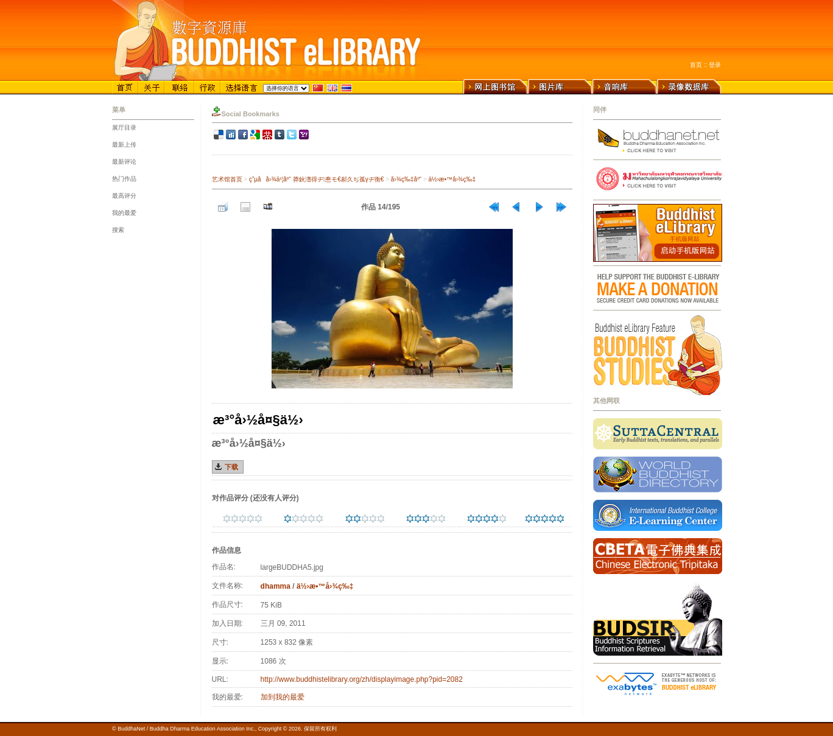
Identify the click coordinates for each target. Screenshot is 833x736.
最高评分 (124, 195)
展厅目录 (124, 127)
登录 (715, 64)
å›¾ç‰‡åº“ (406, 179)
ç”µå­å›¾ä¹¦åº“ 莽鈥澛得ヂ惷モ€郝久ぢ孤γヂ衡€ (316, 179)
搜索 (118, 229)
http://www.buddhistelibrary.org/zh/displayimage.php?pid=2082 (362, 679)
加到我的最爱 (282, 697)
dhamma (275, 586)
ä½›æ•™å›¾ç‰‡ (452, 179)
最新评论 (124, 161)
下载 (231, 467)
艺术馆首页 (227, 179)
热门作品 (124, 178)
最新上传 (124, 144)
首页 (696, 64)
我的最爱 (124, 212)
